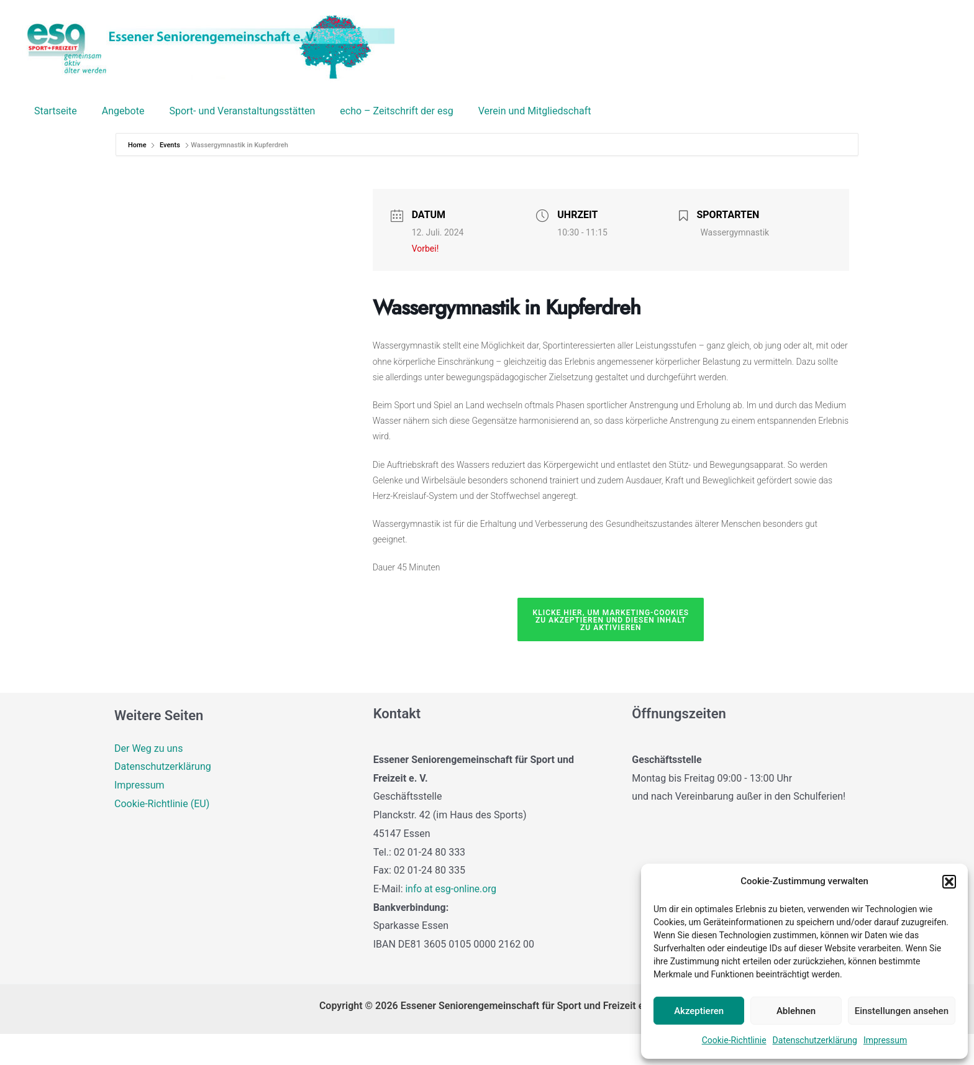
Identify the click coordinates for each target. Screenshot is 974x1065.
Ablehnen (796, 1011)
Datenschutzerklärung (815, 1040)
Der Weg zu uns (148, 779)
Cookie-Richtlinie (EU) (161, 835)
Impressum (885, 1040)
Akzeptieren (699, 1011)
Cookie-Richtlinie (734, 1040)
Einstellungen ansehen (902, 1011)
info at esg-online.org (451, 920)
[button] (949, 881)
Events (170, 176)
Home (138, 176)
